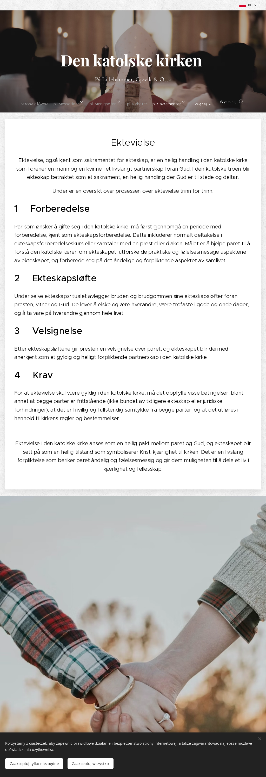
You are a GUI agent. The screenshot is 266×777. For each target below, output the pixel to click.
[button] (236, 102)
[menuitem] (31, 102)
